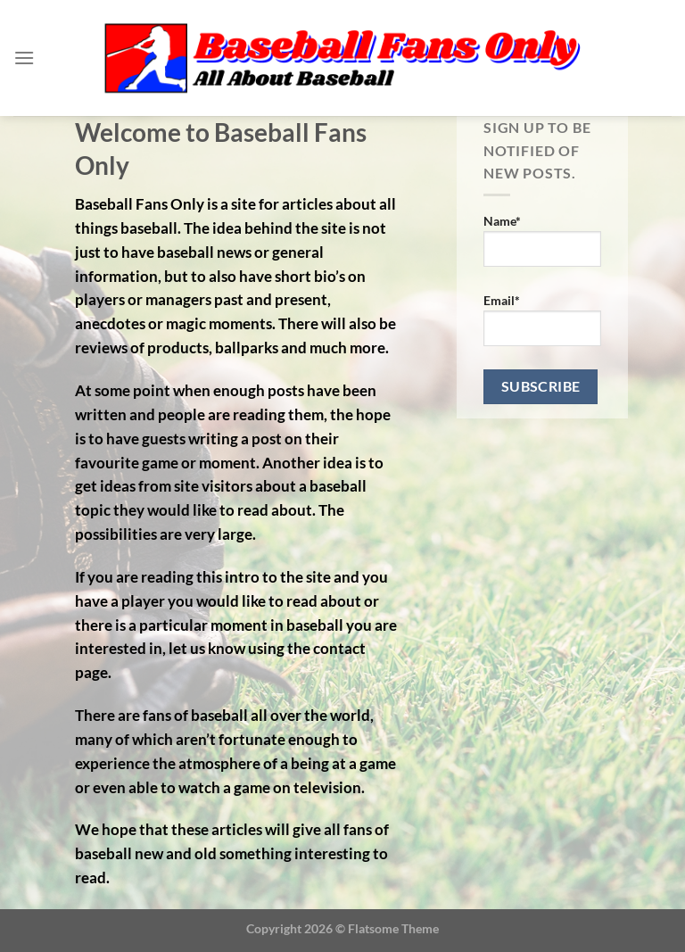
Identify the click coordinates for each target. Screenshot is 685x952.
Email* (542, 319)
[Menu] (24, 57)
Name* (542, 240)
